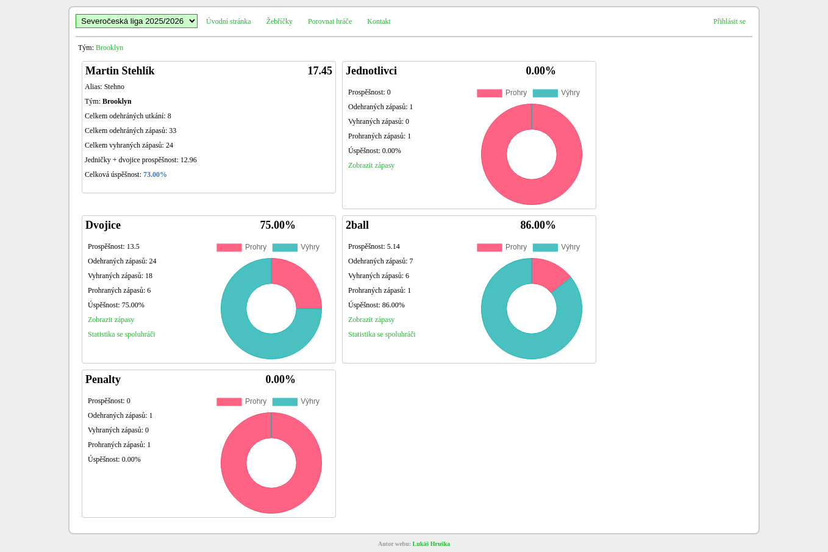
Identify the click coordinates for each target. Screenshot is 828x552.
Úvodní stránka (228, 21)
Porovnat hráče (330, 21)
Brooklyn (109, 47)
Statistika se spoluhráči (121, 334)
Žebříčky (279, 21)
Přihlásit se (729, 21)
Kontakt (379, 21)
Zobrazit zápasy (371, 165)
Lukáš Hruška (431, 543)
